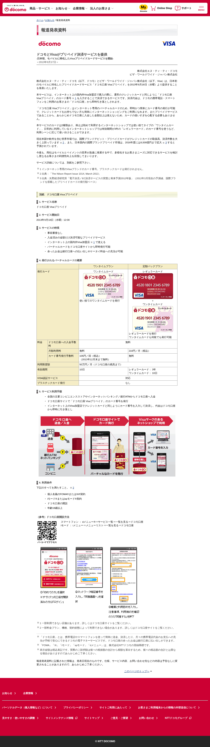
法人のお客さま (100, 8)
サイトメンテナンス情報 (62, 718)
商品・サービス (40, 8)
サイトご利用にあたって (113, 707)
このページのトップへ (136, 671)
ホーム (40, 20)
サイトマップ (91, 718)
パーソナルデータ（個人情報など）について (27, 707)
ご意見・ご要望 (119, 718)
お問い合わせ (146, 718)
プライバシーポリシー (76, 707)
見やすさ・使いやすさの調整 (18, 718)
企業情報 (79, 8)
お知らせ (61, 8)
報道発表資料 (53, 30)
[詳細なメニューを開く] (201, 8)
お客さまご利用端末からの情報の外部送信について (167, 707)
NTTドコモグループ (178, 718)
